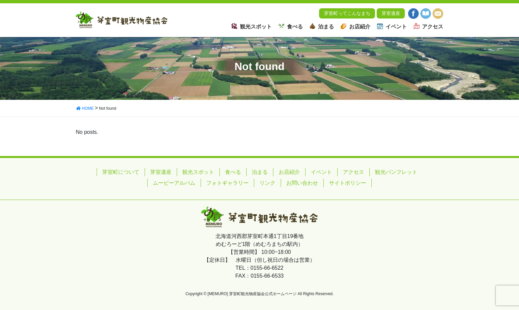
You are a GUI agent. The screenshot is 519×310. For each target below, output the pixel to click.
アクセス (353, 172)
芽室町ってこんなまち (347, 15)
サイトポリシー (347, 183)
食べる (233, 172)
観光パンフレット (396, 172)
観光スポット (198, 172)
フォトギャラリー (227, 183)
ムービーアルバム (174, 183)
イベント (321, 172)
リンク (267, 183)
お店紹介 (289, 172)
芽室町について (120, 172)
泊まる (260, 172)
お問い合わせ (302, 183)
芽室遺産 (391, 15)
